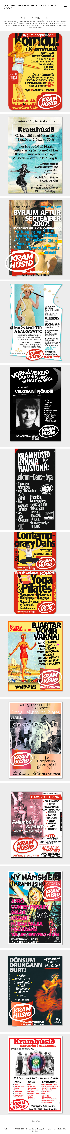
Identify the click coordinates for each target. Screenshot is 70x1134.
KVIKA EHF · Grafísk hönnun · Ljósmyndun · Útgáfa (29, 6)
